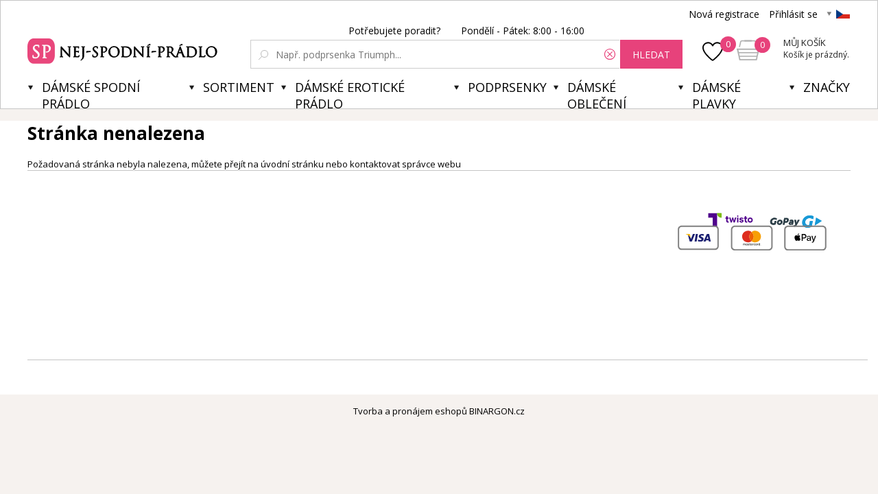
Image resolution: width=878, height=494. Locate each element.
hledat (651, 54)
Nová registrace (724, 14)
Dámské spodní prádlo (91, 93)
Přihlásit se (793, 14)
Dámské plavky (716, 93)
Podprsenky (507, 87)
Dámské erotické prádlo (350, 93)
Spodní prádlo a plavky (124, 49)
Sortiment (238, 87)
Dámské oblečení (596, 93)
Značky (826, 87)
